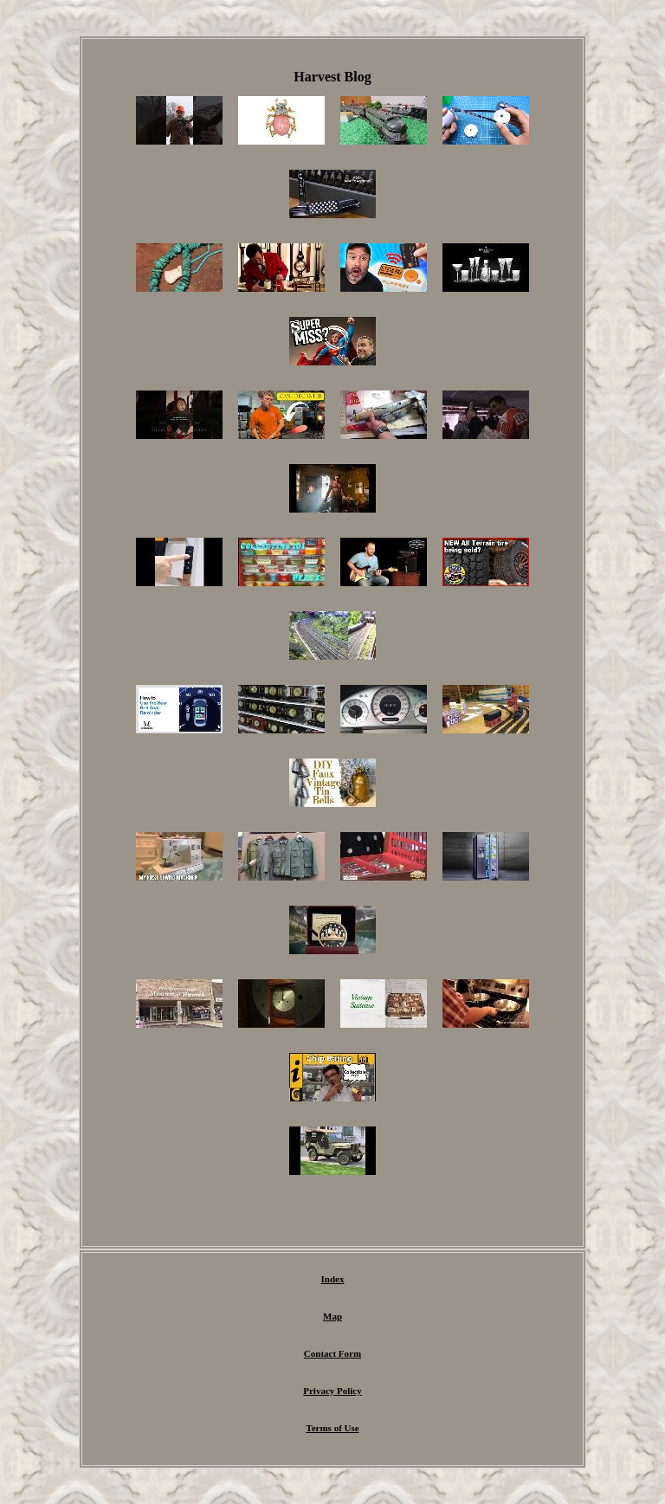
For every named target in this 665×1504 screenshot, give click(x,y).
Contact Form (332, 1353)
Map (332, 1316)
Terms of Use (332, 1428)
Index (333, 1279)
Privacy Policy (332, 1390)
